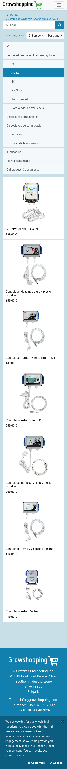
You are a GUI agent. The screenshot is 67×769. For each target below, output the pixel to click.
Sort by (35, 36)
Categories (12, 15)
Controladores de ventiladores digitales (29, 18)
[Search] (59, 25)
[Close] (62, 721)
